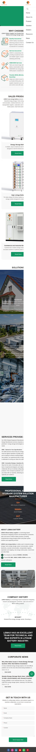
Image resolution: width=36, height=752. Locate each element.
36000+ (18, 513)
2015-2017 (18, 621)
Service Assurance (15, 52)
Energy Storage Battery (18, 148)
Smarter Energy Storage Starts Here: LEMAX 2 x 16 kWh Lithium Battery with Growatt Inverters (17, 681)
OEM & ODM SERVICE (18, 390)
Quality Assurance (15, 38)
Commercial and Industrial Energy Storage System (18, 250)
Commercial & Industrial (18, 349)
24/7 (18, 520)
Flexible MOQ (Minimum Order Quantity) (19, 79)
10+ (18, 506)
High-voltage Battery (18, 199)
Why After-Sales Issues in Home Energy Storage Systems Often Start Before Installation (17, 667)
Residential (18, 303)
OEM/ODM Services (15, 65)
